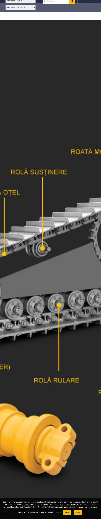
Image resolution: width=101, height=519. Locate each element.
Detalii (67, 512)
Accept (78, 512)
